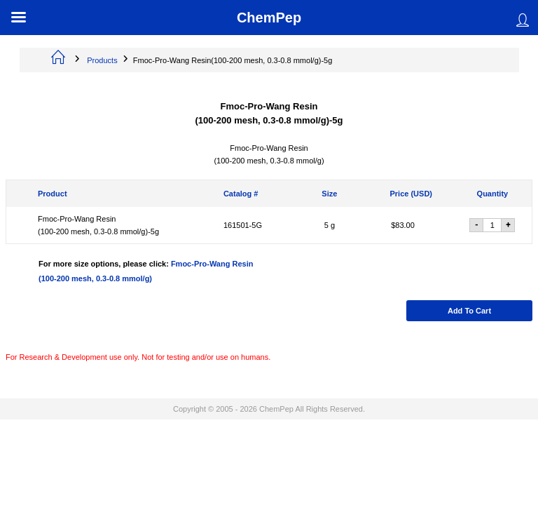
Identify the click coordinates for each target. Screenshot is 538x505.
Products (102, 60)
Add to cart (469, 311)
